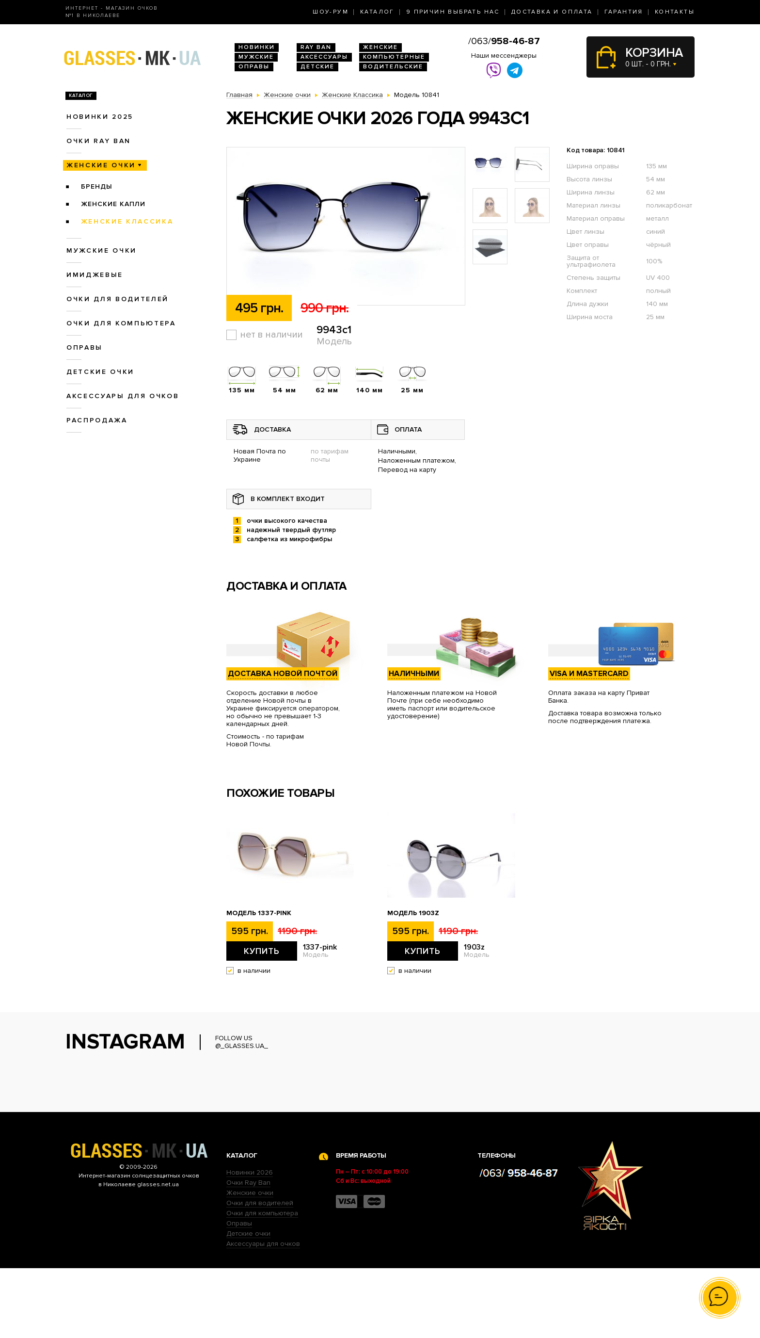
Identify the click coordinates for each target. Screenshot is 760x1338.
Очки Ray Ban (248, 1252)
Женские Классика (127, 221)
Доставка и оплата (552, 12)
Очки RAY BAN (98, 141)
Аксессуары (324, 57)
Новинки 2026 (249, 1242)
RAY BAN (316, 47)
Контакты (675, 12)
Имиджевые (94, 275)
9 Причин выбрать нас (453, 12)
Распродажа (96, 420)
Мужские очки (101, 250)
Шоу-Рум (330, 12)
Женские (380, 47)
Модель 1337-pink (258, 913)
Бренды (96, 186)
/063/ (504, 41)
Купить (262, 951)
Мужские (256, 57)
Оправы (253, 66)
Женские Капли (113, 204)
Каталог (377, 12)
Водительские (393, 66)
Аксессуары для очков (122, 396)
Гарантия (623, 12)
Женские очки (101, 165)
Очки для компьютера (121, 323)
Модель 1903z (413, 913)
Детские (317, 66)
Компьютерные (394, 57)
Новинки (256, 47)
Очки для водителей (117, 299)
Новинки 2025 (99, 117)
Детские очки (100, 372)
